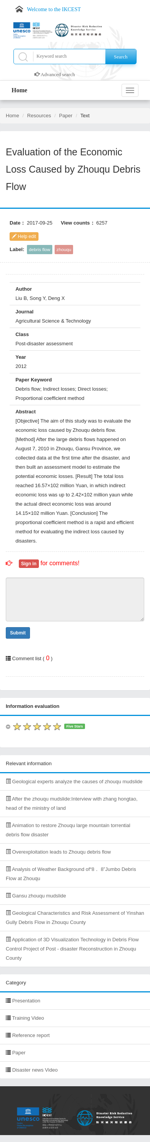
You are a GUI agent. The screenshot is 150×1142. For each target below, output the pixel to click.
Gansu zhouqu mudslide (36, 896)
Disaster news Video (35, 1070)
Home (19, 90)
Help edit (24, 236)
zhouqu (64, 249)
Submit (18, 633)
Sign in (29, 563)
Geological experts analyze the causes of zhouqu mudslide (74, 781)
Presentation (26, 1001)
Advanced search (58, 74)
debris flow (39, 249)
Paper (66, 115)
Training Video (28, 1018)
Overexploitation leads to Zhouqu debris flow (58, 852)
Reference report (31, 1035)
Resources (39, 115)
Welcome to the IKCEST (54, 9)
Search (120, 57)
